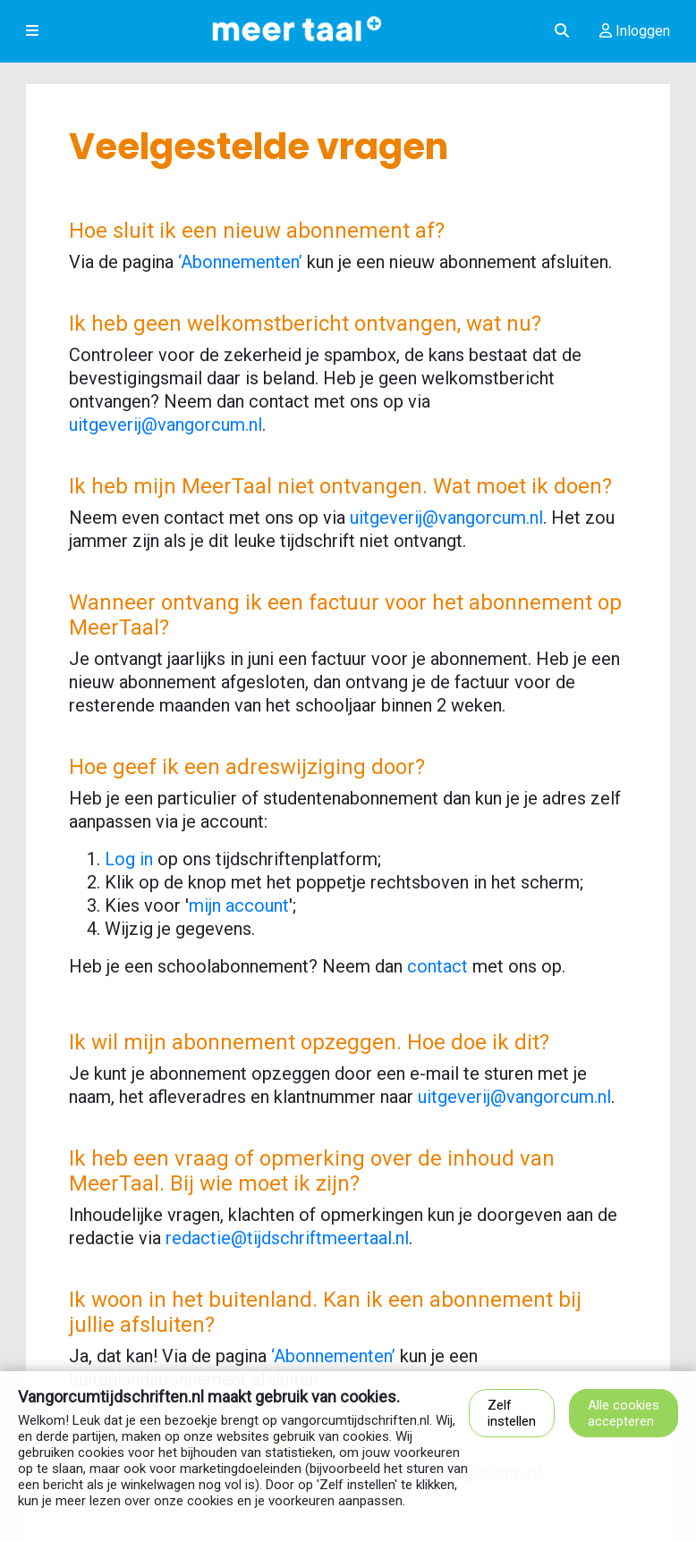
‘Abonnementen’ (240, 262)
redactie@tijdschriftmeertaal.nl (287, 1238)
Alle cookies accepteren (623, 1413)
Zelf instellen (512, 1413)
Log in (129, 859)
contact (437, 966)
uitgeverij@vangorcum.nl (165, 424)
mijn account (239, 905)
